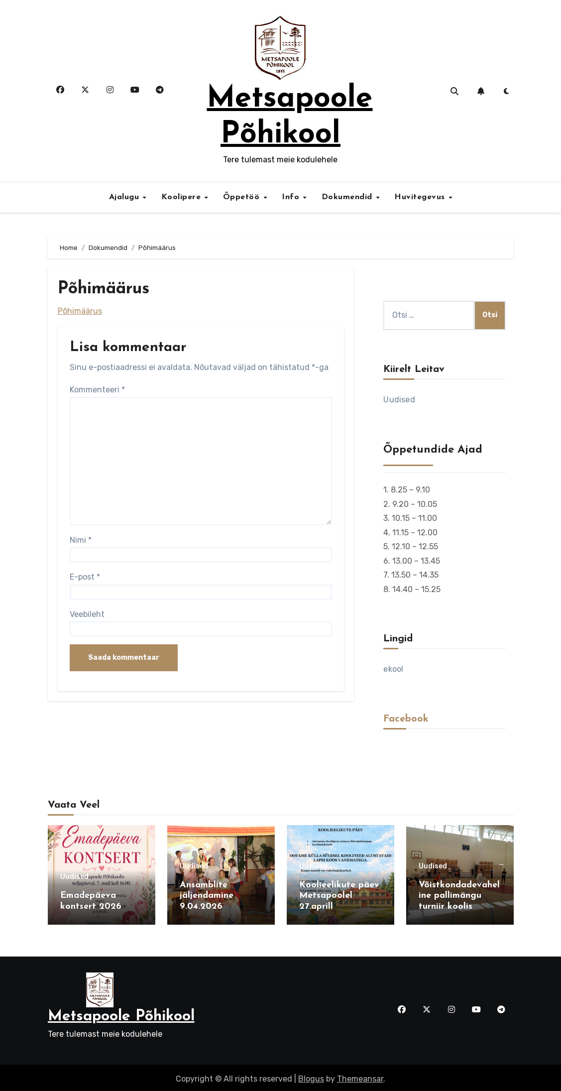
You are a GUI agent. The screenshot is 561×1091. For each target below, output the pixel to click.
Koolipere (182, 197)
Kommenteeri (97, 389)
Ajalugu (125, 197)
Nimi (81, 540)
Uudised (399, 399)
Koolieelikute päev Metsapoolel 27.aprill (339, 895)
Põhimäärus (80, 311)
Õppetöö (242, 197)
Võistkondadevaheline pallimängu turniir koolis (459, 895)
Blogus (311, 1076)
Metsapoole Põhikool (121, 1014)
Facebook (406, 719)
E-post (85, 577)
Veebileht (87, 614)
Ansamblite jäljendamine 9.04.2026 (206, 895)
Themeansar (360, 1076)
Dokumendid (348, 197)
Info (292, 197)
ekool (393, 669)
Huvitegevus (421, 197)
